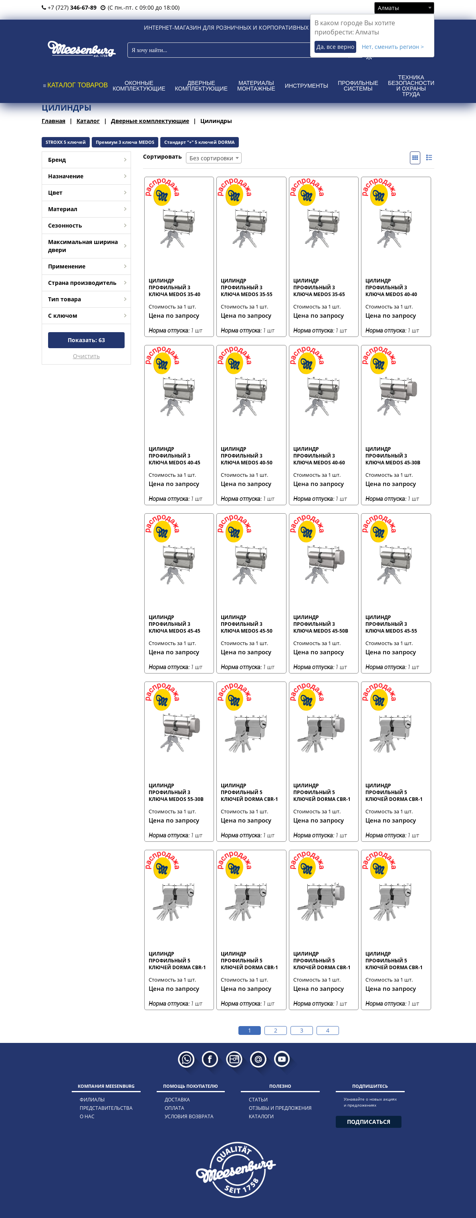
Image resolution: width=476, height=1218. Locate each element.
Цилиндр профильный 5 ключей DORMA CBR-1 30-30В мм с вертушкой (322, 792)
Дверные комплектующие (201, 86)
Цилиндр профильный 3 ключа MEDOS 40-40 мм (391, 287)
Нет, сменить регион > (393, 46)
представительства (106, 1108)
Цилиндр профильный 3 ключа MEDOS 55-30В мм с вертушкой (176, 792)
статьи (258, 1099)
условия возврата (189, 1116)
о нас (87, 1116)
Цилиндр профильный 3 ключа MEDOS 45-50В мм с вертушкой (320, 624)
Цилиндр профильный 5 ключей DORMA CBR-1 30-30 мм (249, 792)
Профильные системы (358, 86)
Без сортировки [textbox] (211, 158)
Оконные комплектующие (139, 86)
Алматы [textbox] (388, 8)
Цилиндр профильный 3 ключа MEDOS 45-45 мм (174, 624)
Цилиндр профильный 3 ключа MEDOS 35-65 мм (319, 287)
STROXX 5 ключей (66, 142)
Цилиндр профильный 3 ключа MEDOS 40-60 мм (319, 456)
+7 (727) (69, 7)
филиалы (92, 1099)
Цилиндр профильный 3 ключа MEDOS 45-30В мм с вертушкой (392, 456)
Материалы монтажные (256, 86)
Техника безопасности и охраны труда (411, 85)
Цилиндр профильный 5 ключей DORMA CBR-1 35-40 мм (394, 960)
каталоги (261, 1116)
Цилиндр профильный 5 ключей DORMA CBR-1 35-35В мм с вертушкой (322, 960)
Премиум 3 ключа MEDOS (125, 142)
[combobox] (404, 7)
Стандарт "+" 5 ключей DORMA (199, 142)
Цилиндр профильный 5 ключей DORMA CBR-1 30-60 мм (177, 960)
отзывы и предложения (280, 1108)
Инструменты (306, 86)
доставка (177, 1099)
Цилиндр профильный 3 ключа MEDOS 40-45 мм (174, 456)
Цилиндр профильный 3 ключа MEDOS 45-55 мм (391, 624)
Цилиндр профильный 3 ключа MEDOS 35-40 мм (174, 287)
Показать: (86, 340)
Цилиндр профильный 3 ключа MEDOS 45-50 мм (246, 624)
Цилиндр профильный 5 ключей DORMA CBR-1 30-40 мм (394, 792)
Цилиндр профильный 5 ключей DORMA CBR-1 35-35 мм (249, 960)
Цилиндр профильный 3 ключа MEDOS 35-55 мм (246, 287)
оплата (174, 1108)
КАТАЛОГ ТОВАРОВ (77, 85)
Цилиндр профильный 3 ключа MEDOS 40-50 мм (246, 456)
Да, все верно (335, 46)
